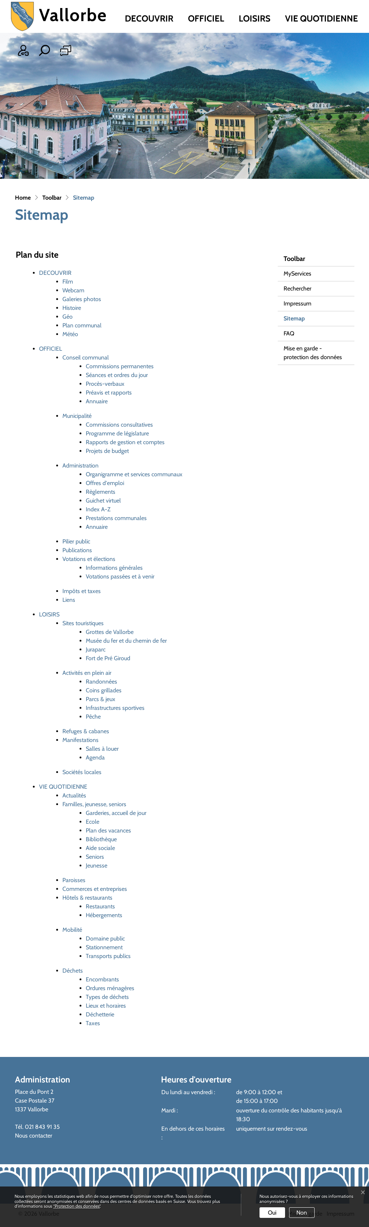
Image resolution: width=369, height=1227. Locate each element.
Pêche (93, 716)
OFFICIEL (206, 18)
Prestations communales (116, 518)
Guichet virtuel (103, 500)
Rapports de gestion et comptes (125, 442)
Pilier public (76, 541)
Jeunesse (96, 865)
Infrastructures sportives (115, 707)
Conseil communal (85, 357)
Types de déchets (107, 996)
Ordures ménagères (110, 988)
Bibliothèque (101, 839)
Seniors (95, 856)
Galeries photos (81, 299)
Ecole (92, 821)
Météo (70, 334)
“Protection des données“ (76, 1206)
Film (67, 281)
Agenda (95, 757)
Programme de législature (117, 433)
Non (301, 1212)
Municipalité (77, 415)
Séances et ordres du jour (117, 375)
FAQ (289, 333)
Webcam (73, 290)
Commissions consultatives (119, 424)
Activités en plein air (86, 672)
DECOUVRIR (149, 18)
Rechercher (297, 288)
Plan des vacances (108, 830)
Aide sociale (100, 848)
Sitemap (302, 320)
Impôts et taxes (81, 591)
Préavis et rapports (109, 392)
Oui (272, 1212)
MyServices (297, 273)
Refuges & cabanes (85, 731)
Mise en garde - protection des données (313, 353)
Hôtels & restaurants (87, 897)
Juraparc (95, 649)
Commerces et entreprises (94, 888)
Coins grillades (104, 690)
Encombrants (102, 979)
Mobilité (72, 929)
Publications (77, 550)
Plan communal (81, 325)
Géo (67, 316)
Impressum (297, 303)
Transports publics (108, 956)
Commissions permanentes (120, 366)
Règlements (100, 491)
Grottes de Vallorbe (110, 631)
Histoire (71, 307)
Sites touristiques (83, 623)
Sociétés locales (81, 772)
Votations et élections (88, 558)
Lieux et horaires (106, 1005)
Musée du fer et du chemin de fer (126, 640)
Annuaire (97, 401)
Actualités (74, 795)
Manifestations (80, 739)
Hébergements (104, 915)
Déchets (72, 970)
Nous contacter (33, 1135)
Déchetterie (100, 1014)
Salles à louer (102, 748)
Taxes (93, 1023)
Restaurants (100, 906)
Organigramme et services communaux (134, 474)
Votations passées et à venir (120, 576)
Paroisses (73, 880)
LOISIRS (254, 18)
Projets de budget (107, 450)
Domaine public (105, 938)
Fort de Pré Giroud (108, 658)
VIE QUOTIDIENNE (321, 18)
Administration (80, 465)
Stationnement (104, 947)
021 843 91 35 (42, 1126)
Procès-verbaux (105, 383)
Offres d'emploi (105, 483)
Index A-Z (98, 509)
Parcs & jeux (100, 699)
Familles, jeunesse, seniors (94, 804)
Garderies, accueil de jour (116, 812)
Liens (68, 599)
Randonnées (101, 681)
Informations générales (114, 567)
